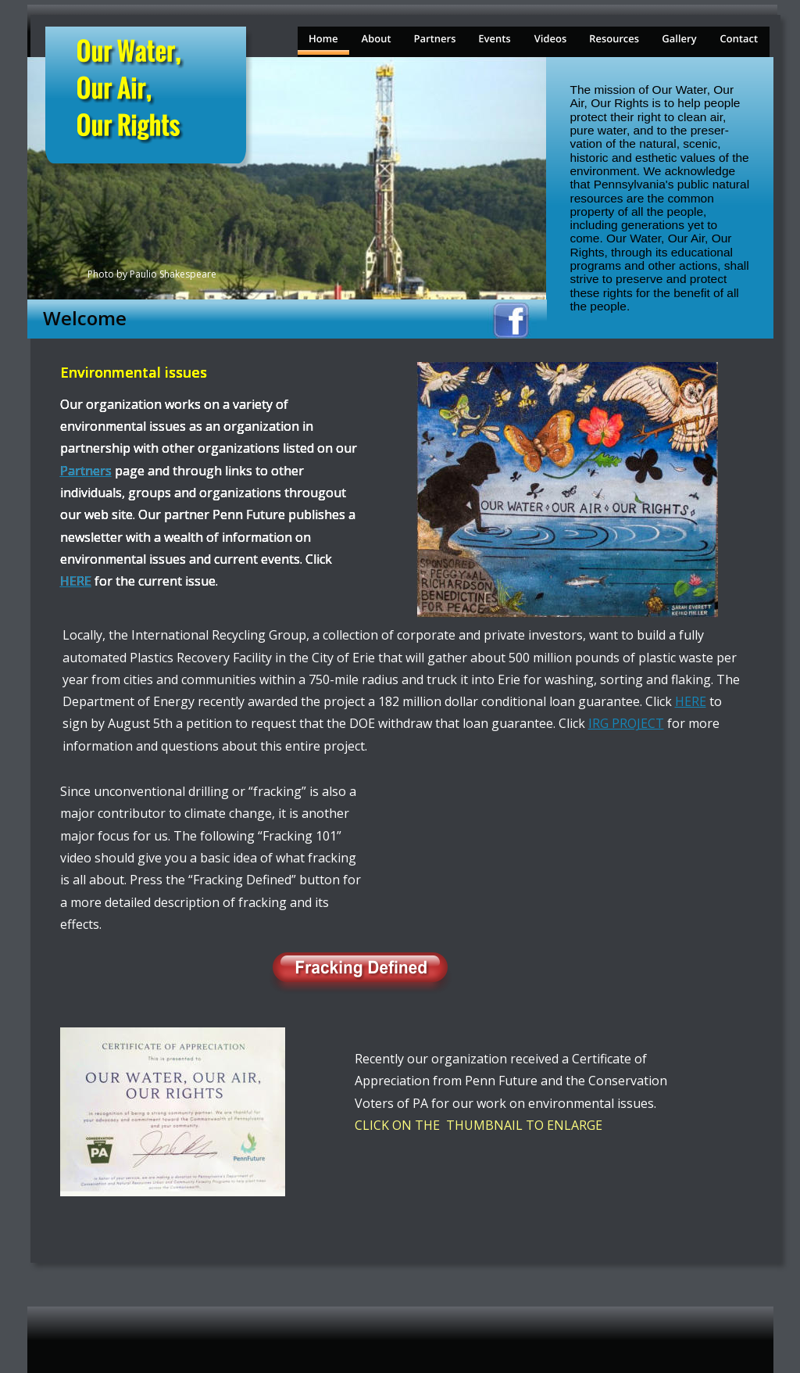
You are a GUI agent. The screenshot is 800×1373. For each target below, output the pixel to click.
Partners (86, 470)
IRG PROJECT (626, 723)
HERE (690, 701)
